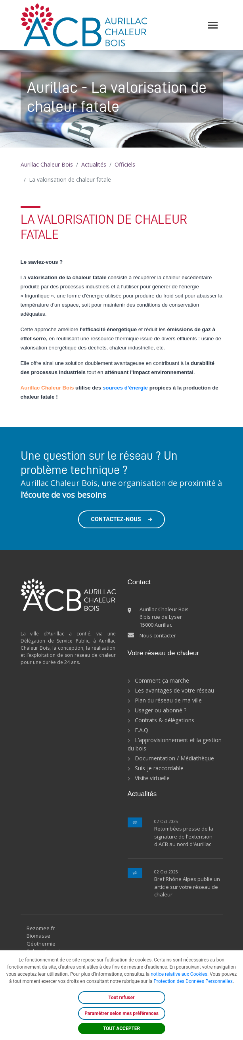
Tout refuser (122, 997)
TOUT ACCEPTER (121, 1028)
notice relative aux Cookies (179, 974)
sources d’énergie (125, 388)
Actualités (93, 164)
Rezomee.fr (41, 928)
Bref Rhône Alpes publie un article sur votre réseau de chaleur (187, 886)
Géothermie (41, 943)
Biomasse (38, 935)
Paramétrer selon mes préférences (121, 1013)
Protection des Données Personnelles (193, 981)
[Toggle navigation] (213, 25)
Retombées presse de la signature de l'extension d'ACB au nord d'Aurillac (183, 836)
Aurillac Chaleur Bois (47, 164)
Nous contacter (158, 635)
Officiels (125, 164)
